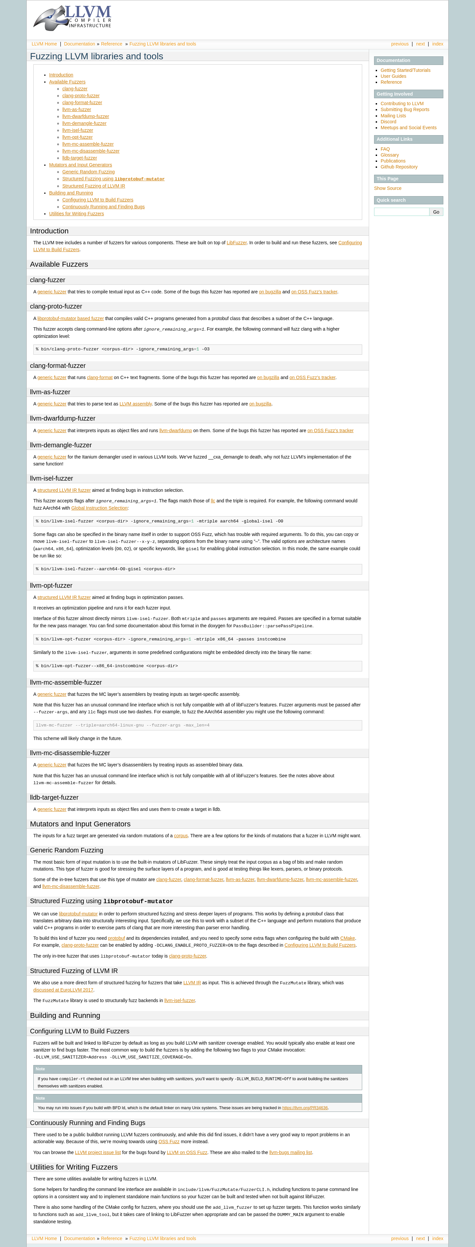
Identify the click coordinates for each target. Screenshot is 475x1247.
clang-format (100, 376)
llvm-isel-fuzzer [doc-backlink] (51, 477)
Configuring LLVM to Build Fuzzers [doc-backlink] (79, 1026)
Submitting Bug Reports (405, 109)
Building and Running (71, 192)
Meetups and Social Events (409, 127)
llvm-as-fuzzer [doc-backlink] (50, 391)
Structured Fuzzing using (113, 178)
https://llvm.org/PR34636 (305, 1102)
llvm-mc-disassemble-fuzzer (90, 151)
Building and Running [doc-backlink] (65, 1010)
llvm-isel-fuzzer (77, 130)
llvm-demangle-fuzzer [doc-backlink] (61, 444)
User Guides (393, 76)
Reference (111, 43)
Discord (388, 121)
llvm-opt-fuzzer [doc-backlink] (51, 583)
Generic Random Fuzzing (88, 171)
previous (400, 43)
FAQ (385, 149)
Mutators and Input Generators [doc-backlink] (80, 820)
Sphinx (429, 1242)
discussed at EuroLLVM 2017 (63, 985)
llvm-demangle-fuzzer (84, 123)
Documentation (79, 43)
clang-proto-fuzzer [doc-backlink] (56, 306)
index (437, 43)
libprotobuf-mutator (78, 910)
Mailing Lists (393, 115)
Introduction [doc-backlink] (49, 230)
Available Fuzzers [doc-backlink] (59, 264)
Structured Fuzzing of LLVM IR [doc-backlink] (74, 966)
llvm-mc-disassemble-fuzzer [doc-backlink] (70, 750)
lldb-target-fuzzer (79, 158)
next (420, 43)
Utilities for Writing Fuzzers (76, 213)
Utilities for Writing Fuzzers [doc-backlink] (74, 1162)
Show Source (387, 188)
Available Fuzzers (67, 81)
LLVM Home (44, 43)
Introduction (61, 74)
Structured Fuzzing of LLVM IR (93, 185)
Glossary (390, 155)
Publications (393, 160)
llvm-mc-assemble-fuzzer (88, 144)
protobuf (116, 934)
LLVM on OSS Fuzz (187, 1147)
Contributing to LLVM (402, 103)
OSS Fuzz (169, 1136)
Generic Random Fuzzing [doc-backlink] (66, 846)
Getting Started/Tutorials (405, 70)
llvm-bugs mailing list (290, 1147)
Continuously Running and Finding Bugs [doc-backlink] (87, 1117)
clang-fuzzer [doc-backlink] (47, 279)
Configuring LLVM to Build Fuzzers (97, 199)
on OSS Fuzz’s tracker (314, 291)
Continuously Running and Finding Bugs (103, 206)
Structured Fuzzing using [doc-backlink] (101, 898)
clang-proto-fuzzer (81, 95)
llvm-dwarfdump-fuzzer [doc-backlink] (62, 417)
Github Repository (399, 166)
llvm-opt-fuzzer (77, 137)
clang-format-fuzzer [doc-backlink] (58, 365)
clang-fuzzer (74, 88)
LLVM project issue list (98, 1147)
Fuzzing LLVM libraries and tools (162, 43)
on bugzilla (270, 291)
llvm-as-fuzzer (76, 109)
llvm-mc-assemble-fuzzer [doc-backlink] (66, 679)
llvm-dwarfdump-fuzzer (85, 116)
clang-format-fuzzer (82, 102)
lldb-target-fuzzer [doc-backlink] (54, 794)
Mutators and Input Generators (80, 164)
